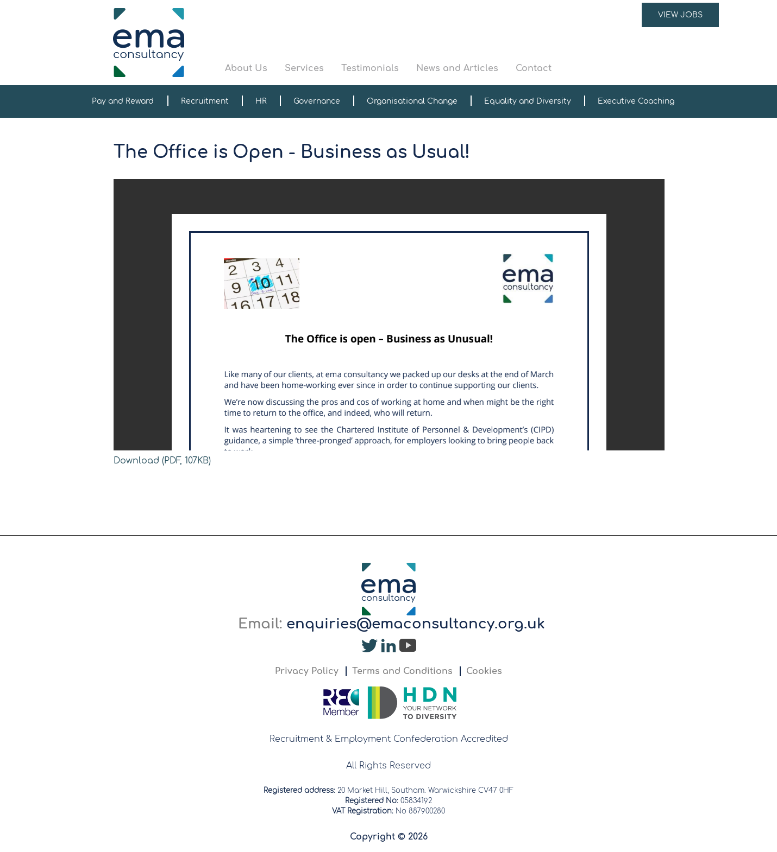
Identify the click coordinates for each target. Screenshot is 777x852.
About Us (246, 68)
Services (304, 68)
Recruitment (205, 101)
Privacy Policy (307, 671)
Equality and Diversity (527, 101)
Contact (534, 68)
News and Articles (457, 68)
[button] (472, 42)
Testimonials (370, 68)
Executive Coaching (636, 101)
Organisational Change (412, 101)
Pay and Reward (123, 101)
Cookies (484, 671)
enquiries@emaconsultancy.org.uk (415, 624)
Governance (316, 101)
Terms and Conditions (402, 671)
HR (261, 101)
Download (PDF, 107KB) (162, 461)
